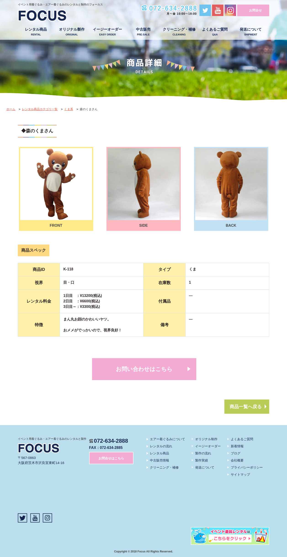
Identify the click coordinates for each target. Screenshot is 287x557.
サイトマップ (240, 474)
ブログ (235, 453)
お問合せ (255, 10)
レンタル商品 (36, 31)
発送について (250, 31)
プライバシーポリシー (247, 467)
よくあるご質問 (215, 31)
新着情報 (237, 446)
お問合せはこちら (111, 458)
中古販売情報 (159, 460)
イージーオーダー (107, 31)
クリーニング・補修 (179, 31)
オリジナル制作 (206, 439)
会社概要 (237, 460)
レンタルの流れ (161, 446)
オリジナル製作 (71, 31)
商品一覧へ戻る (246, 406)
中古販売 (143, 31)
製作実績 (201, 460)
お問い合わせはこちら (144, 369)
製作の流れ (203, 453)
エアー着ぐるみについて (167, 439)
